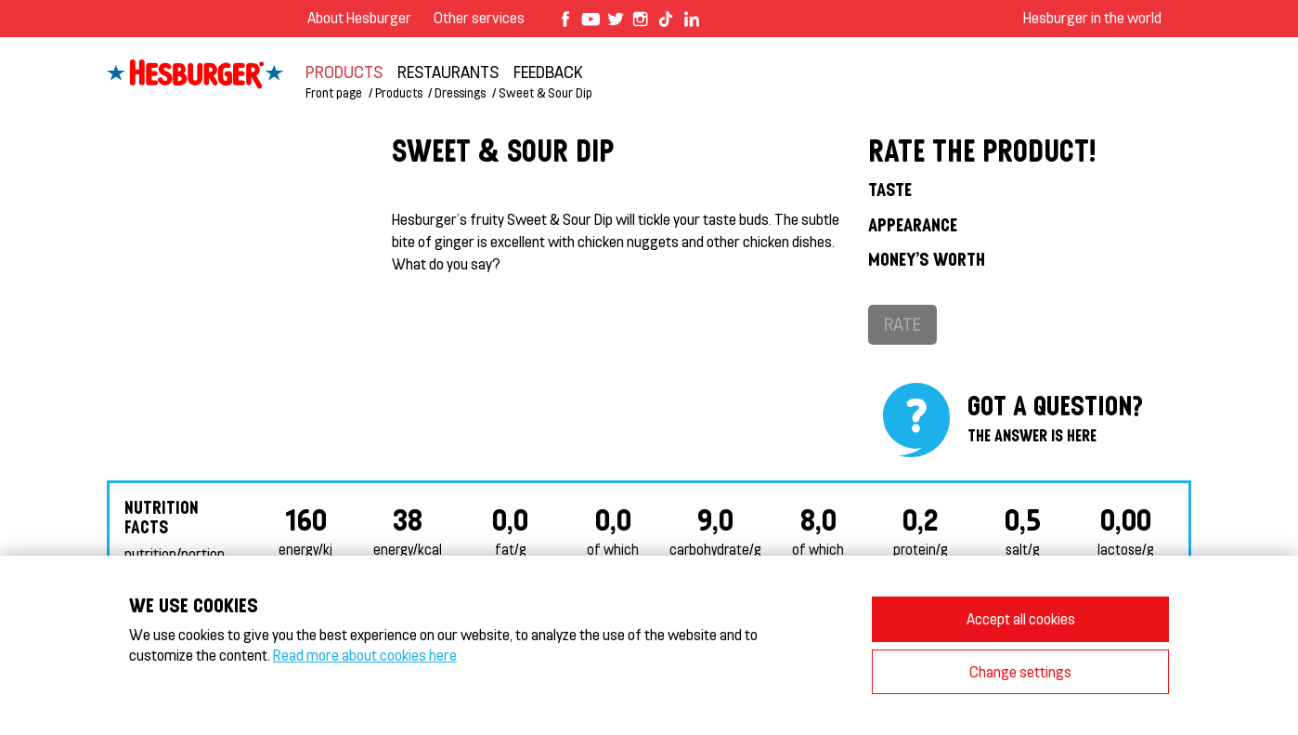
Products (344, 71)
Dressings (460, 92)
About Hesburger (359, 17)
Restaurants (448, 71)
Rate (902, 324)
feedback (548, 71)
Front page (333, 92)
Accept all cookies (1021, 618)
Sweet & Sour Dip (545, 92)
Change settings (1020, 671)
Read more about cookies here (365, 654)
